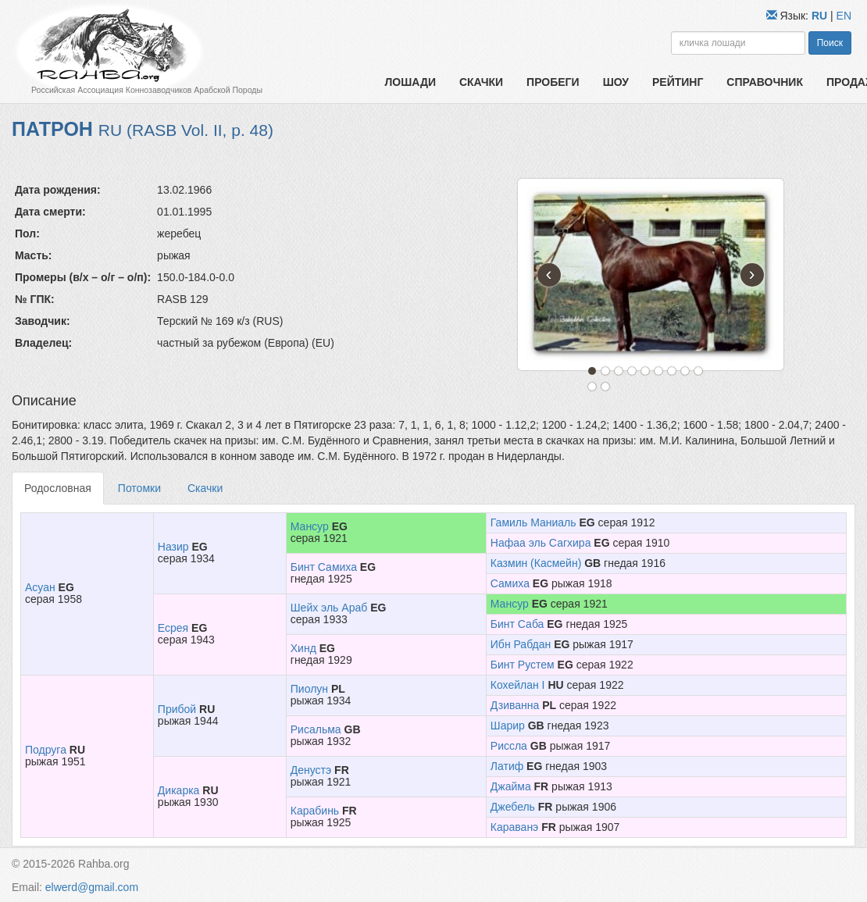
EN (844, 15)
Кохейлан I (518, 685)
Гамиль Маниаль (533, 522)
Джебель (513, 806)
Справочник (764, 82)
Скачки (481, 82)
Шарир (508, 725)
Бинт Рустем (523, 664)
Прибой (177, 709)
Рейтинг (677, 82)
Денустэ (311, 770)
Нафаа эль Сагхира (541, 543)
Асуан (40, 587)
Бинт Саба (517, 624)
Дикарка (179, 790)
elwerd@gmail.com (91, 887)
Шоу (616, 82)
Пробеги (553, 82)
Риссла (509, 746)
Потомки (139, 488)
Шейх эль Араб (329, 607)
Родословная (57, 488)
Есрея (173, 628)
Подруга (45, 749)
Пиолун (309, 689)
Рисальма (316, 729)
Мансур (310, 526)
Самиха (510, 583)
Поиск (830, 42)
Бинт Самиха (324, 567)
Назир (173, 546)
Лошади (410, 82)
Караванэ (514, 827)
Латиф (507, 766)
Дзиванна (515, 705)
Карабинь (315, 810)
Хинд (303, 648)
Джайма (511, 786)
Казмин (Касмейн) (536, 563)
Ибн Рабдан (521, 644)
